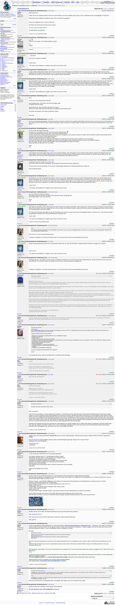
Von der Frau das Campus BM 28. (38, 27)
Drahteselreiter (3, 81)
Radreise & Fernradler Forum (20, 5)
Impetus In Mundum (4, 83)
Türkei (3, 69)
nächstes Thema (49, 593)
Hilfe (72, 2)
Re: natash (51, 150)
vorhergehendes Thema (24, 593)
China (3, 61)
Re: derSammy (52, 315)
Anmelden (107, 1)
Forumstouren (5, 56)
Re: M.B (51, 119)
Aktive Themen (55, 2)
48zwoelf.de (2, 77)
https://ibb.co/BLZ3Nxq (37, 441)
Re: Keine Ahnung (53, 192)
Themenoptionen (23, 8)
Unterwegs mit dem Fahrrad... (6, 76)
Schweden (4, 62)
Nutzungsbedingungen (60, 602)
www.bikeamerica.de (4, 75)
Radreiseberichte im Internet (8, 59)
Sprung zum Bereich (97, 596)
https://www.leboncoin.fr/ (35, 514)
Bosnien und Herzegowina (7, 63)
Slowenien (4, 65)
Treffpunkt (34, 5)
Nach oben (19, 35)
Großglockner (5, 66)
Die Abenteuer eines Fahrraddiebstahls (52, 560)
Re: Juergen (51, 53)
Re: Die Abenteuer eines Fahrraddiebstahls (44, 589)
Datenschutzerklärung (50, 602)
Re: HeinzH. (51, 10)
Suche (66, 2)
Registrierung (36, 2)
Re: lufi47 (51, 204)
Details (14, 18)
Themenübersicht (37, 593)
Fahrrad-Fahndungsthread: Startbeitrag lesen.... (81, 525)
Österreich (4, 67)
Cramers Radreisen (4, 80)
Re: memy (51, 509)
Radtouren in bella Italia (5, 82)
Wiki (78, 2)
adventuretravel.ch (4, 74)
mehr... (14, 70)
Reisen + (31, 49)
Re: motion (51, 37)
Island (3, 68)
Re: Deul (51, 241)
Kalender (46, 2)
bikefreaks (2, 84)
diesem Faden (37, 330)
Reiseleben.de (3, 79)
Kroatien (3, 64)
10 (112, 8)
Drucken (111, 35)
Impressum (41, 602)
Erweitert (14, 24)
